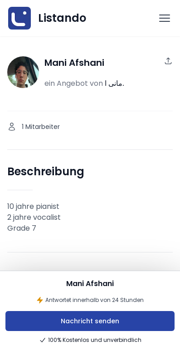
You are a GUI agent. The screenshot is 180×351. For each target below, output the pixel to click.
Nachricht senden (90, 321)
